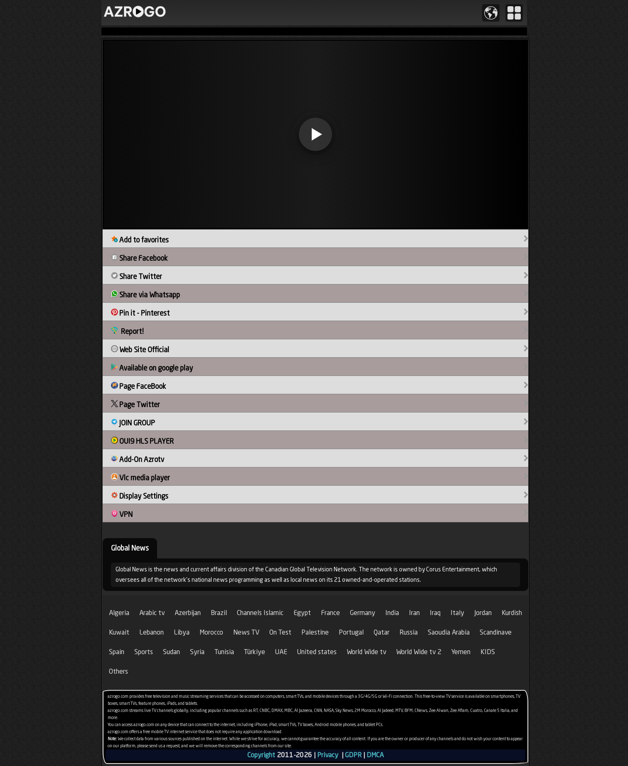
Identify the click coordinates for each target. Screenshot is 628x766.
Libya (182, 632)
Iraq (435, 613)
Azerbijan (188, 613)
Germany (362, 613)
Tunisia (224, 652)
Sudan (171, 652)
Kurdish (512, 613)
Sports (143, 652)
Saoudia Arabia (449, 632)
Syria (197, 652)
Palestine (315, 632)
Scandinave (496, 632)
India (392, 613)
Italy (457, 613)
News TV (246, 632)
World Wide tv (366, 652)
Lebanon (151, 632)
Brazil (219, 613)
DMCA (375, 755)
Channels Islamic (260, 613)
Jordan (483, 613)
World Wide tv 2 (418, 652)
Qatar (381, 632)
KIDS (487, 652)
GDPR (353, 755)
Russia (408, 632)
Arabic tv (152, 613)
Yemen (460, 652)
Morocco (211, 632)
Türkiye (254, 652)
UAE (281, 652)
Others (118, 671)
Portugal (351, 632)
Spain (116, 652)
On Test (280, 632)
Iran (414, 613)
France (330, 613)
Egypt (302, 613)
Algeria (119, 613)
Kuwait (119, 632)
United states (317, 652)
